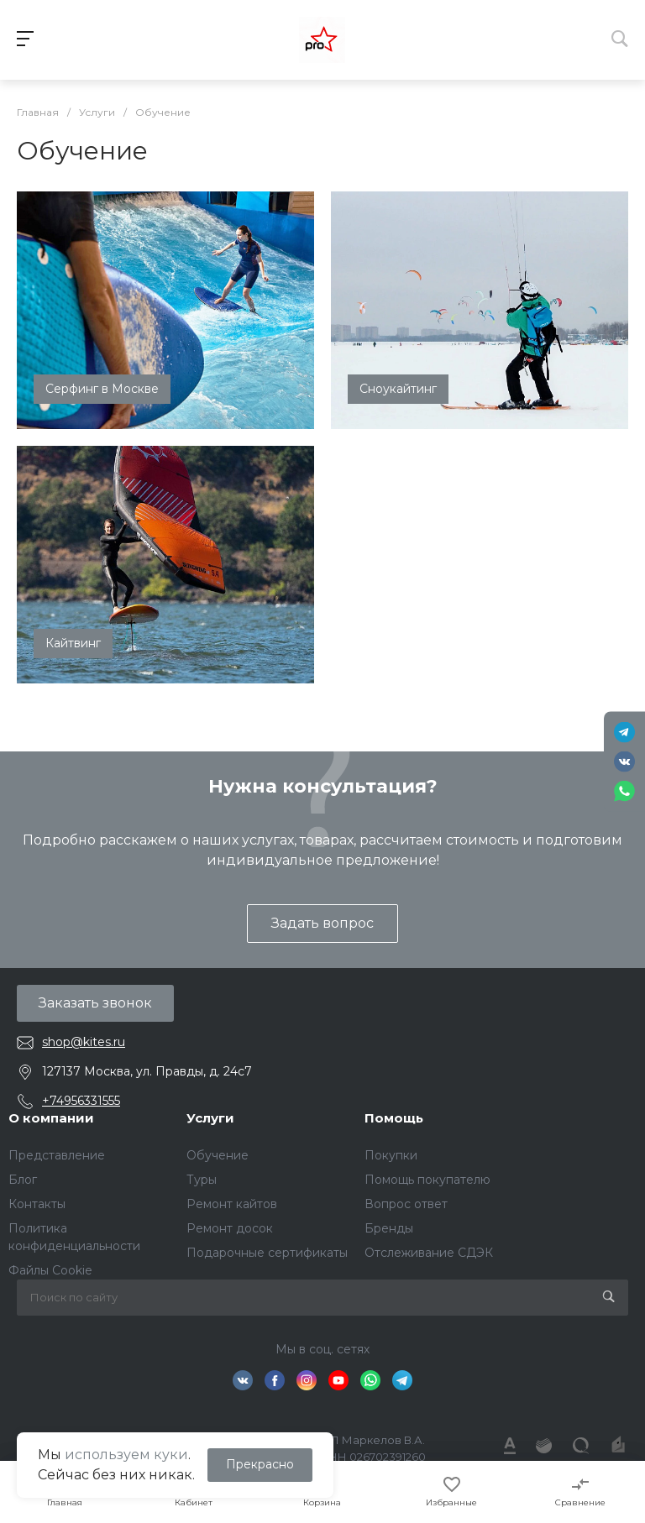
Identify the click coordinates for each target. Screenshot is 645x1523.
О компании (51, 1118)
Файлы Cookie (50, 1270)
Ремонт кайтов (231, 1204)
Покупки (390, 1155)
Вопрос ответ (406, 1204)
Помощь (393, 1118)
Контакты (37, 1204)
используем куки (126, 1455)
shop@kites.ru (83, 1041)
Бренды (388, 1228)
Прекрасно (260, 1464)
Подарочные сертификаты (267, 1252)
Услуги (210, 1118)
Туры (201, 1179)
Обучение (217, 1155)
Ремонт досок (229, 1228)
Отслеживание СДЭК (428, 1252)
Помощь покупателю (427, 1179)
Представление (56, 1155)
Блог (22, 1179)
